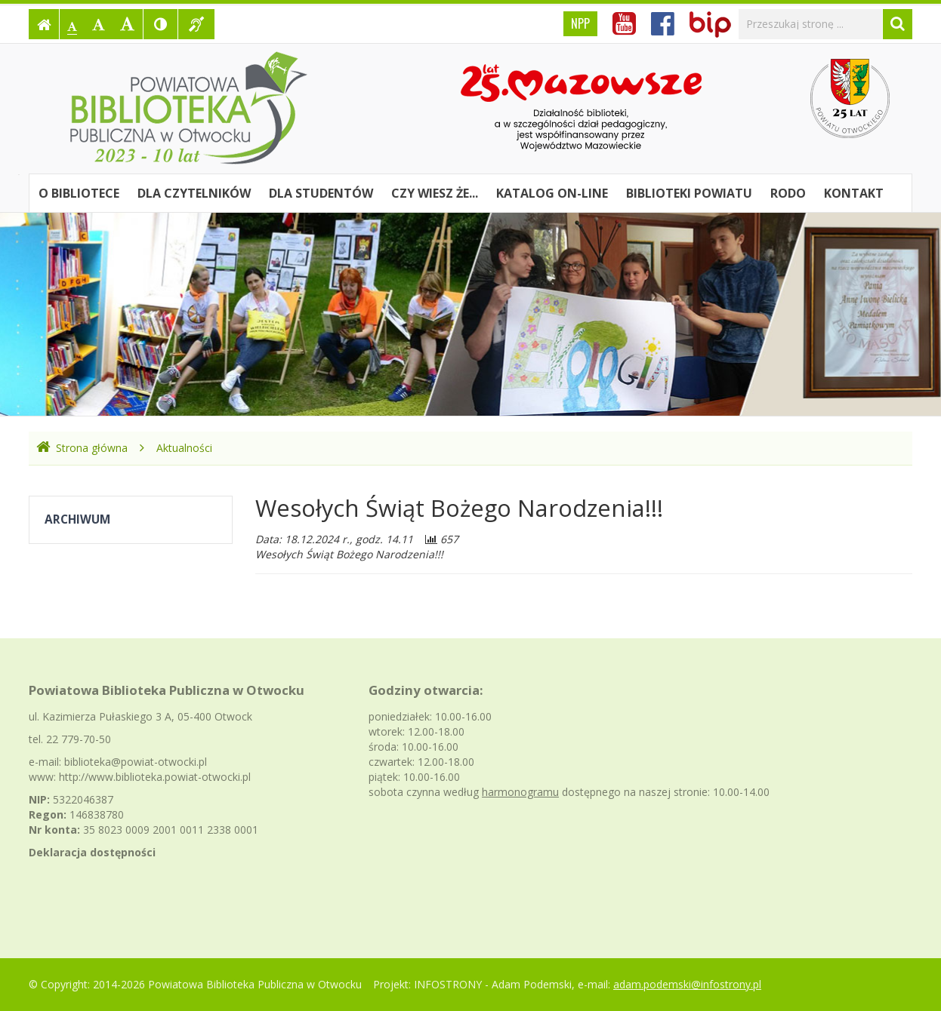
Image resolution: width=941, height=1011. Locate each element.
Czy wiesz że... (434, 193)
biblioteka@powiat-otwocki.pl (135, 761)
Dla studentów (321, 193)
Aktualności (184, 448)
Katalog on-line (552, 193)
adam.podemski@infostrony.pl (687, 984)
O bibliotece (79, 193)
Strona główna (82, 448)
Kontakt (854, 193)
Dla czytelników (194, 193)
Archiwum (77, 519)
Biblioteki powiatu (689, 193)
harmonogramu (520, 792)
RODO (788, 193)
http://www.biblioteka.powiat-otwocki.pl (155, 777)
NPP (580, 23)
